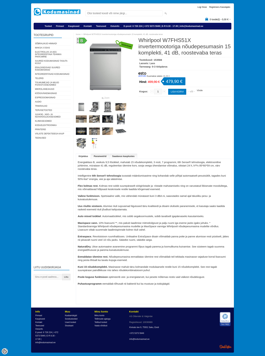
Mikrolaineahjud (44, 89)
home (78, 34)
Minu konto (99, 315)
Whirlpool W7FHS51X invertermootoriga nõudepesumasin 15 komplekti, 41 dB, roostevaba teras (123, 34)
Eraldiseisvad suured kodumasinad (47, 68)
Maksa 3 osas (42, 48)
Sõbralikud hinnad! (46, 43)
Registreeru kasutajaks (219, 7)
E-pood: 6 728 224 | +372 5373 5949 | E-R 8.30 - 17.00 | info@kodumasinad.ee (163, 26)
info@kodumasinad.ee (139, 339)
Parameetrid (100, 156)
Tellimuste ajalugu (102, 319)
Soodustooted (71, 319)
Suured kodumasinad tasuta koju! (51, 62)
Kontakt (88, 26)
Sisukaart (69, 325)
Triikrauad (41, 106)
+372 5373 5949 (136, 333)
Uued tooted (70, 322)
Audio (38, 102)
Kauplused (73, 26)
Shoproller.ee (225, 346)
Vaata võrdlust (100, 325)
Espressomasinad (45, 97)
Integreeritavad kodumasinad (52, 74)
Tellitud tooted (100, 322)
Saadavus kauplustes (123, 156)
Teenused (101, 26)
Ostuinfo (114, 26)
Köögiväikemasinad (46, 93)
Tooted (48, 26)
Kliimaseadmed (43, 121)
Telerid (39, 78)
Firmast (60, 26)
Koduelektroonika (46, 125)
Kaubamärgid (71, 315)
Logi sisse (202, 7)
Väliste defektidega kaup (49, 134)
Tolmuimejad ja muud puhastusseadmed (47, 83)
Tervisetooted (43, 110)
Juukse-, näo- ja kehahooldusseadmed (48, 115)
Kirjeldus (83, 156)
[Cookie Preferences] (5, 351)
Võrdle (200, 90)
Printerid (40, 129)
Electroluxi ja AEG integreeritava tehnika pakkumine (48, 54)
